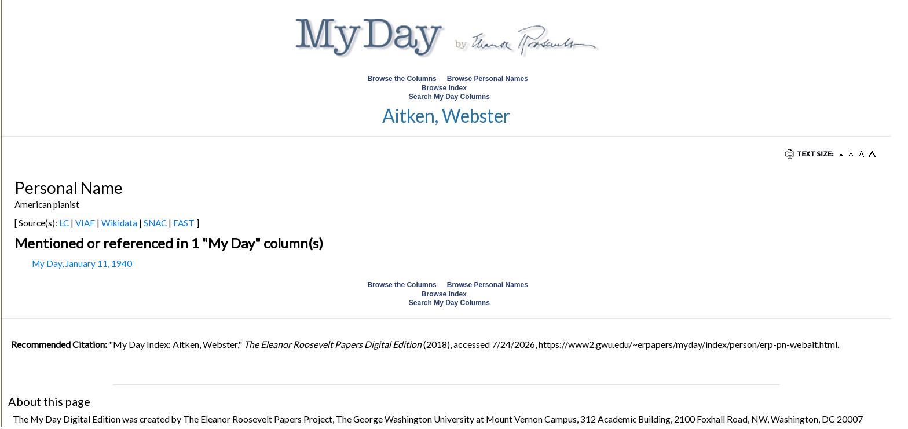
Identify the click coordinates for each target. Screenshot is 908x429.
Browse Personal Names (488, 79)
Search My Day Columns (449, 97)
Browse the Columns (401, 79)
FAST (184, 223)
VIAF (85, 223)
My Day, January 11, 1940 (82, 263)
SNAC (155, 223)
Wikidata (119, 223)
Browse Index (444, 88)
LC (64, 223)
